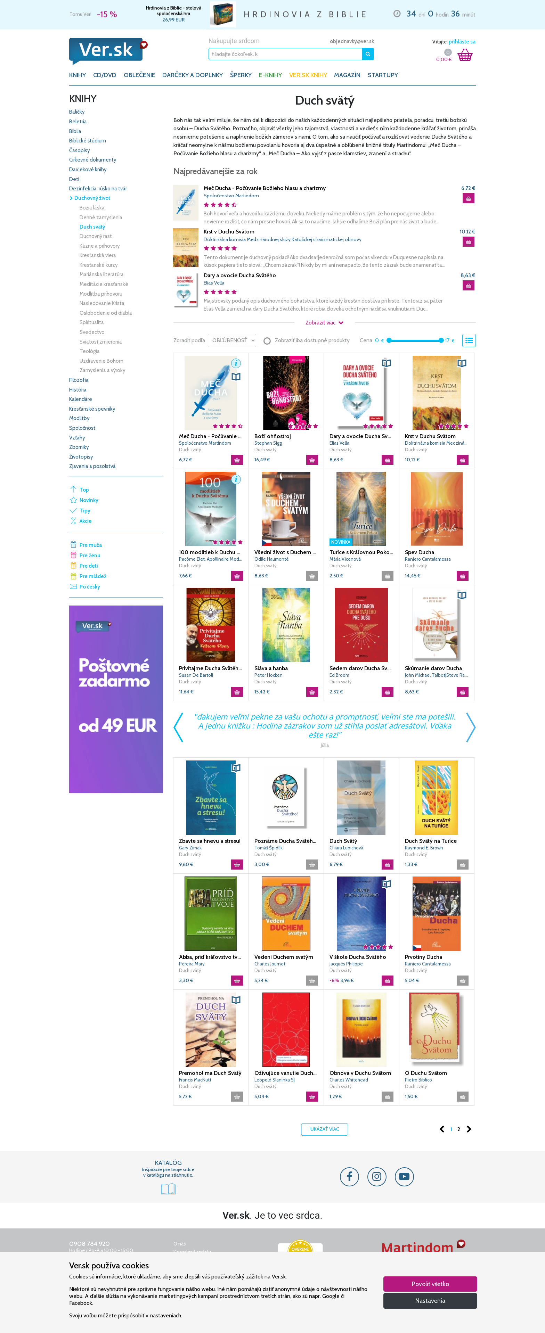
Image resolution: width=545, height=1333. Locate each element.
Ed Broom (339, 675)
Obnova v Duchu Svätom (360, 1073)
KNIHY (77, 75)
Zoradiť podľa (189, 340)
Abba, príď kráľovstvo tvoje (211, 957)
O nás (179, 1244)
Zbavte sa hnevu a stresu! (210, 841)
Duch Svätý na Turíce (431, 841)
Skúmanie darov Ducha (433, 668)
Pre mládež (93, 576)
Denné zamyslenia (101, 217)
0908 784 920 (89, 1244)
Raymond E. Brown (424, 847)
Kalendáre (80, 399)
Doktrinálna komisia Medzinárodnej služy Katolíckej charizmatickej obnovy (282, 239)
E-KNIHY (270, 75)
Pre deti (89, 566)
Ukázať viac (324, 1129)
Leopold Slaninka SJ (274, 1080)
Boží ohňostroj (272, 436)
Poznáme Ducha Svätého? (286, 841)
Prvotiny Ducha (423, 957)
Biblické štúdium (87, 141)
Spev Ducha (419, 552)
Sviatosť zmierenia (101, 342)
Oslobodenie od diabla (106, 313)
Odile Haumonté (271, 559)
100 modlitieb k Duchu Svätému (211, 552)
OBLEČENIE (139, 75)
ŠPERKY (241, 75)
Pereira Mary (192, 963)
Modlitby (79, 418)
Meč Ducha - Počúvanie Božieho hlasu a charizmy (265, 188)
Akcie (86, 521)
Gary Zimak (190, 847)
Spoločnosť (82, 428)
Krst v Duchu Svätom (229, 231)
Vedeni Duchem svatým (283, 957)
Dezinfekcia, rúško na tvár (98, 189)
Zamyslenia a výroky (102, 370)
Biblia (75, 131)
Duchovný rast (96, 236)
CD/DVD (104, 75)
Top (84, 490)
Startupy (383, 75)
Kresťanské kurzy (99, 265)
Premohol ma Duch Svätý (210, 1073)
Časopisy (79, 150)
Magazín (347, 75)
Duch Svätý (343, 841)
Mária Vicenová (345, 559)
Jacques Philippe (346, 963)
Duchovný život (89, 198)
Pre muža (91, 545)
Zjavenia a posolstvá (92, 466)
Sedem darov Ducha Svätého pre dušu (361, 668)
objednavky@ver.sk (352, 41)
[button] (236, 363)
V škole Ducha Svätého (358, 957)
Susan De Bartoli (196, 675)
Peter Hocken (268, 675)
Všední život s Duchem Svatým (286, 552)
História (78, 390)
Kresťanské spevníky (92, 409)
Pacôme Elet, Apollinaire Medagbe (211, 559)
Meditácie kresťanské (104, 284)
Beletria (78, 121)
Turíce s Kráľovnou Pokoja (361, 552)
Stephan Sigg (268, 443)
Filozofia (79, 380)
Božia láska (92, 208)
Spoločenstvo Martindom (231, 195)
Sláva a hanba (271, 668)
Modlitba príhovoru (101, 294)
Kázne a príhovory (100, 246)
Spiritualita (92, 322)
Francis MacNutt (195, 1080)
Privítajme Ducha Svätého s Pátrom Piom (211, 668)
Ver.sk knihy (308, 75)
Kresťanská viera (98, 255)
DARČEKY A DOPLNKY (192, 75)
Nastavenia (430, 1300)
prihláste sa (462, 42)
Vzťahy (77, 438)
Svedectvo (92, 332)
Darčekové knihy (88, 169)
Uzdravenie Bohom (101, 361)
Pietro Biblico (418, 1080)
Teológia (90, 351)
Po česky (90, 587)
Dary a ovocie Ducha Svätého (240, 275)
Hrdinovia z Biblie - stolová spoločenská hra (173, 11)
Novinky (89, 500)
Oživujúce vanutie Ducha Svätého (286, 1073)
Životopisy (81, 457)
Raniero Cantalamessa (428, 559)
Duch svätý (92, 227)
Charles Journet (269, 963)
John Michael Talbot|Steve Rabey (437, 675)
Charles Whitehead (349, 1080)
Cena (366, 340)
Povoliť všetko (430, 1283)
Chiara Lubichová (346, 847)
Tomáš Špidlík (268, 847)
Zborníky (79, 447)
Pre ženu (90, 555)
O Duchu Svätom (426, 1073)
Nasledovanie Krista (102, 303)
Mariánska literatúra (102, 274)
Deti (74, 179)
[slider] (389, 340)
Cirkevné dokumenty (92, 160)
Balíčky (77, 112)
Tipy (85, 511)
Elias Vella (214, 283)
